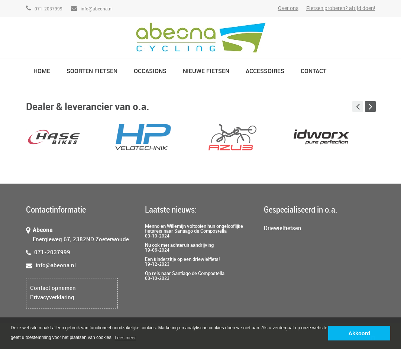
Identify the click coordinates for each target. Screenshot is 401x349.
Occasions (150, 71)
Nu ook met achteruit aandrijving (179, 245)
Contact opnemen (53, 288)
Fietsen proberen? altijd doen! (340, 8)
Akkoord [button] (359, 333)
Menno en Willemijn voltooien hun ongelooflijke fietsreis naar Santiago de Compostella (194, 229)
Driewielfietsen (282, 229)
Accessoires (265, 71)
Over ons (288, 8)
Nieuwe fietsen (206, 71)
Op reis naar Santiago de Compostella (184, 273)
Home (41, 71)
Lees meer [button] (125, 337)
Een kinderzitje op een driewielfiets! (182, 259)
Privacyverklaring (52, 298)
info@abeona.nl (92, 9)
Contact (313, 71)
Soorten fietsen (92, 71)
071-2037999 (44, 9)
